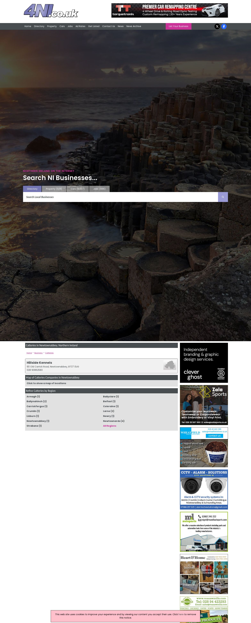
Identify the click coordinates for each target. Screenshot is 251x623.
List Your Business (178, 26)
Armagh (31, 396)
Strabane (32, 425)
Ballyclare (109, 396)
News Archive (133, 26)
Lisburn (31, 416)
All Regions (109, 425)
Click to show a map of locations (46, 383)
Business (38, 353)
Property (52, 26)
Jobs (70, 26)
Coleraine (109, 406)
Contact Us (108, 26)
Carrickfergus (35, 406)
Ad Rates (80, 26)
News (121, 26)
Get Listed (93, 26)
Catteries (49, 353)
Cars (62, 26)
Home (27, 26)
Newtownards (111, 421)
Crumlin (31, 411)
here (181, 614)
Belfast (107, 401)
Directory (39, 26)
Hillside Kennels (39, 362)
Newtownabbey (36, 421)
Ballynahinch (35, 401)
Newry (107, 416)
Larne (106, 411)
